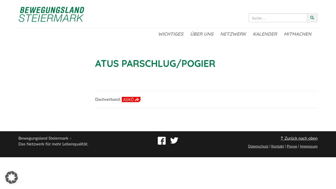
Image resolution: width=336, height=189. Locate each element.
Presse (292, 146)
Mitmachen (297, 34)
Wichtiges (170, 34)
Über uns (201, 34)
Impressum (309, 146)
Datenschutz (258, 146)
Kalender (265, 34)
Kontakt (277, 146)
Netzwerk (233, 34)
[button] (11, 177)
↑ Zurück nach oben (299, 137)
